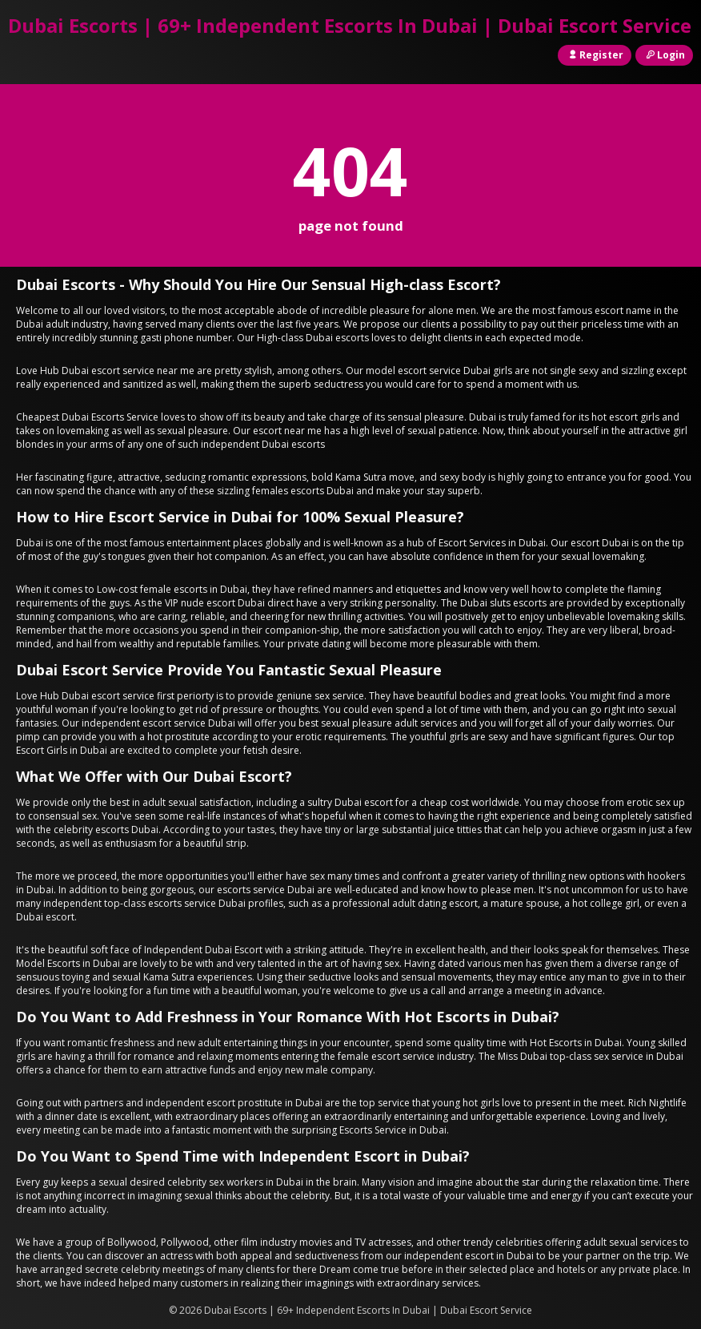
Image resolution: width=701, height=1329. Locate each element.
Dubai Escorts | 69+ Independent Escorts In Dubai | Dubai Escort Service (349, 25)
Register (594, 55)
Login (664, 55)
